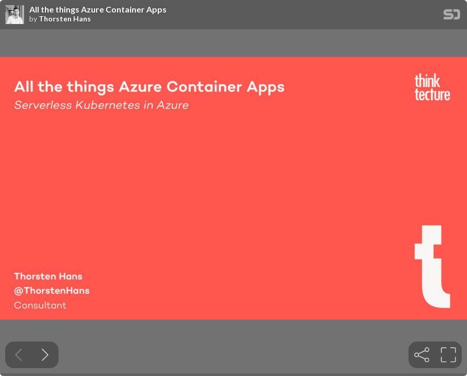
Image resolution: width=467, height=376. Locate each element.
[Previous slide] (18, 355)
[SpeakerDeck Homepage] (451, 16)
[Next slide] (45, 355)
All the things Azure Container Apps (98, 9)
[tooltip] (422, 355)
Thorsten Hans (65, 18)
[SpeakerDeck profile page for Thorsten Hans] (14, 15)
